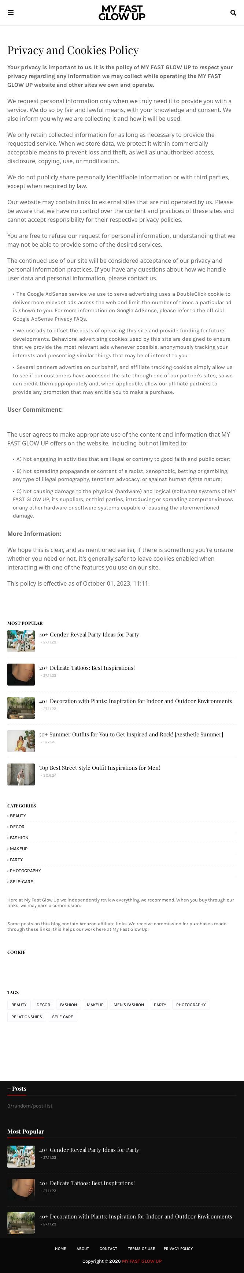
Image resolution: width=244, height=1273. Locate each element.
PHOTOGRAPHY (25, 870)
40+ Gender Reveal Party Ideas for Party (89, 634)
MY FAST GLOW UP (142, 1261)
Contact (108, 1248)
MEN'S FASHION (129, 1004)
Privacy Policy (178, 1248)
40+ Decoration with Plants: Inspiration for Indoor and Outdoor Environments (135, 701)
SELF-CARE (21, 881)
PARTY (16, 859)
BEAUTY (18, 815)
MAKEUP (18, 848)
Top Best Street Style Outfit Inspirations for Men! (99, 767)
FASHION (19, 837)
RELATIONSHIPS (26, 1016)
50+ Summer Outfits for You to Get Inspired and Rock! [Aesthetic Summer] (131, 734)
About (83, 1248)
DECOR (17, 826)
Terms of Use (141, 1248)
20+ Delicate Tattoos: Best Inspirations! (87, 667)
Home (60, 1248)
